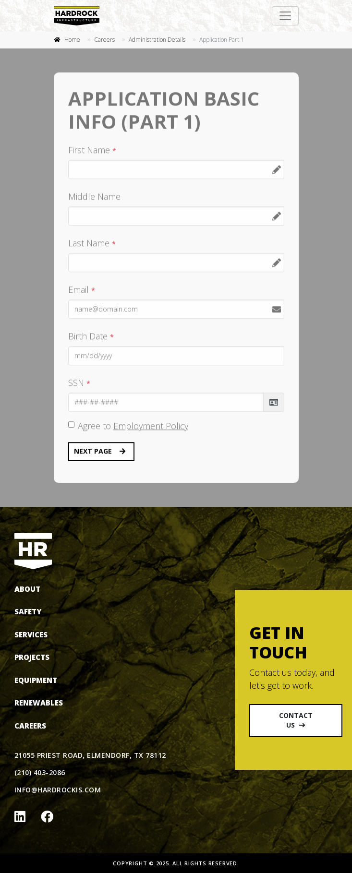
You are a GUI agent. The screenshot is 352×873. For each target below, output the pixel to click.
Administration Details (157, 40)
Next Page (99, 451)
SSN (79, 383)
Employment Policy (150, 426)
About (27, 589)
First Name (92, 150)
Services (31, 634)
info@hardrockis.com (57, 789)
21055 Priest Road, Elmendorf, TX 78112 (90, 755)
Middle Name (94, 197)
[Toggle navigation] (285, 15)
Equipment (35, 680)
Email (81, 290)
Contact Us (296, 720)
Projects (31, 657)
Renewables (38, 702)
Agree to (133, 426)
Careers (104, 40)
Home (72, 40)
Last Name (92, 243)
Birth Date (91, 336)
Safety (27, 611)
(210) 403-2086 (39, 772)
